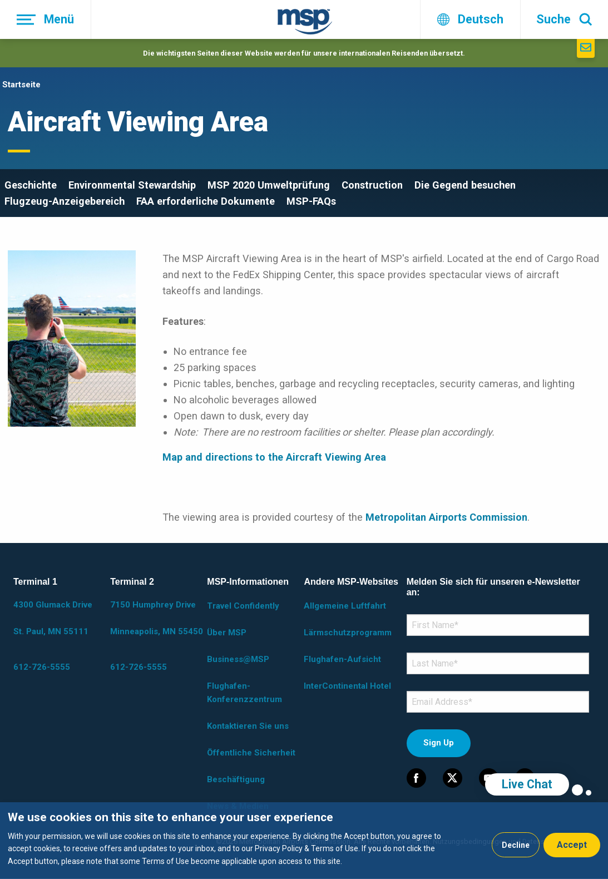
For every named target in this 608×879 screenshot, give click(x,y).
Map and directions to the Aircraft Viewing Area (274, 457)
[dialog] (304, 840)
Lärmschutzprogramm (348, 633)
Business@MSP (238, 659)
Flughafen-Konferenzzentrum (244, 692)
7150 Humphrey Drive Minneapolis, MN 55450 (156, 618)
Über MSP (226, 633)
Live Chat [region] (527, 784)
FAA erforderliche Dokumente (205, 201)
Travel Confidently (243, 606)
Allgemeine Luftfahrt (345, 606)
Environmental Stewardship (132, 185)
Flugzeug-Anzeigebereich (64, 201)
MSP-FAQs (311, 201)
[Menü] (45, 19)
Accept (572, 845)
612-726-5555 (41, 667)
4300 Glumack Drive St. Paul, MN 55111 (52, 618)
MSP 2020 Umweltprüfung (268, 185)
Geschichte (30, 185)
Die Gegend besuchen (465, 185)
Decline (516, 845)
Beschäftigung (236, 779)
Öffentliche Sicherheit (251, 753)
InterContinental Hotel (347, 686)
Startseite (21, 85)
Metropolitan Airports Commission (446, 517)
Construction (372, 185)
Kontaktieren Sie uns (248, 726)
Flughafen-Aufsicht (342, 659)
